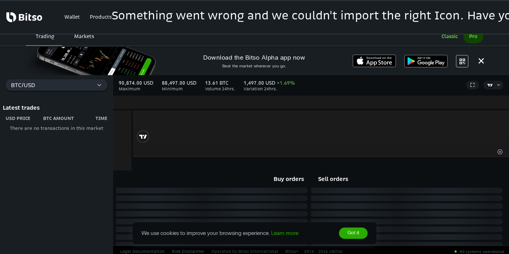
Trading (45, 36)
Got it (353, 233)
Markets (84, 36)
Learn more (284, 233)
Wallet (72, 17)
